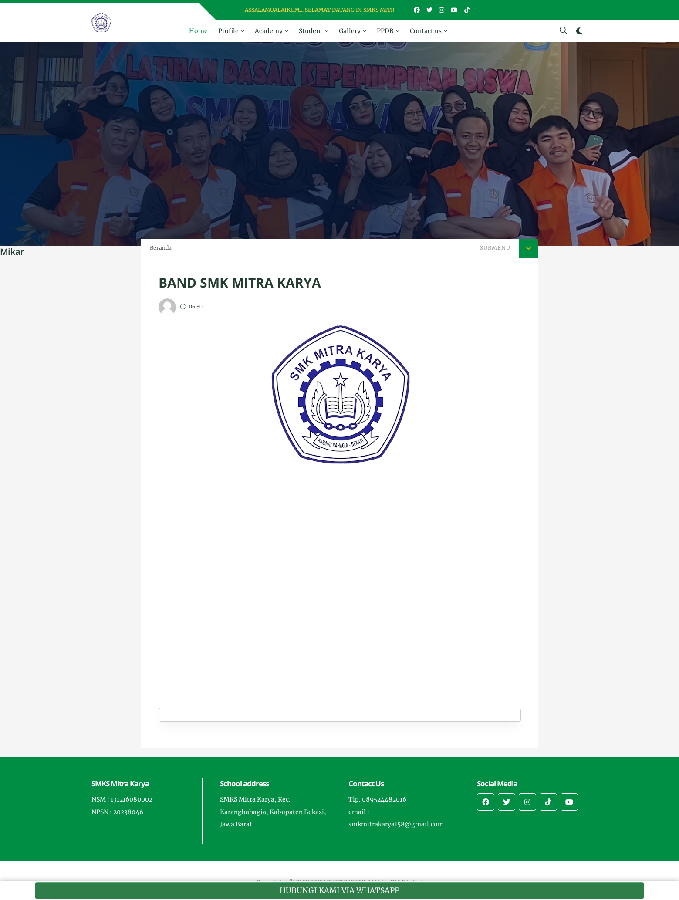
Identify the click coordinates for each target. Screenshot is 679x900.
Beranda (161, 247)
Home (198, 31)
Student (311, 31)
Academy (269, 31)
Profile (228, 31)
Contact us (426, 31)
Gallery (350, 31)
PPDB (385, 31)
